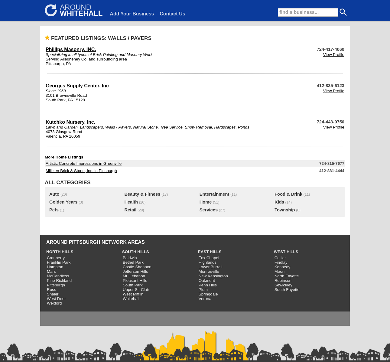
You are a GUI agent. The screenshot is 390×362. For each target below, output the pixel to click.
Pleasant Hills (135, 280)
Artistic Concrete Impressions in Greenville (84, 163)
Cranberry (56, 258)
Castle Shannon (137, 267)
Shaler (53, 294)
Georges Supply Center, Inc (77, 85)
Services (209, 209)
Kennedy (283, 267)
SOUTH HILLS (135, 251)
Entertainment (214, 194)
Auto (54, 194)
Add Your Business (132, 13)
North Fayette (287, 276)
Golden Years (63, 202)
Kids (279, 202)
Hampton (55, 267)
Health (131, 202)
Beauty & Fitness (142, 194)
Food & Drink (288, 194)
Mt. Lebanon (134, 276)
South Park (133, 285)
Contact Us (172, 13)
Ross (51, 289)
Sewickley (283, 285)
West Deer (56, 298)
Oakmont (207, 280)
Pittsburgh (56, 285)
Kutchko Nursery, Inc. (70, 122)
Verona (205, 298)
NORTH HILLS (59, 251)
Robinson (283, 280)
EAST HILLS (210, 251)
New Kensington (213, 276)
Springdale (208, 294)
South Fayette (287, 289)
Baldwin (130, 258)
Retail (130, 209)
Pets (54, 209)
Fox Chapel (209, 258)
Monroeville (209, 271)
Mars (51, 271)
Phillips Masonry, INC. (71, 49)
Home (206, 202)
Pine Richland (59, 280)
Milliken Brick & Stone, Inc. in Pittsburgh (81, 170)
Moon (279, 271)
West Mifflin (133, 294)
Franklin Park (59, 262)
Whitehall (131, 298)
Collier (280, 258)
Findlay (281, 262)
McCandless (58, 276)
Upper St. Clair (136, 289)
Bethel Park (133, 262)
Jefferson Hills (135, 271)
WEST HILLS (286, 251)
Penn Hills (208, 285)
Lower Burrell (211, 267)
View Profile (333, 54)
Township (285, 209)
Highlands (207, 262)
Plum (203, 289)
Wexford (54, 303)
